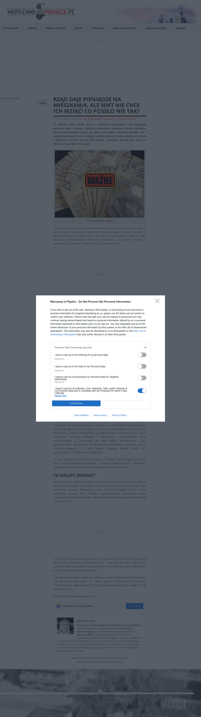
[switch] (142, 355)
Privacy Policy (119, 415)
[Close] (158, 302)
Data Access (100, 415)
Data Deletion (81, 415)
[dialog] (100, 358)
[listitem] (100, 347)
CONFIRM (76, 403)
